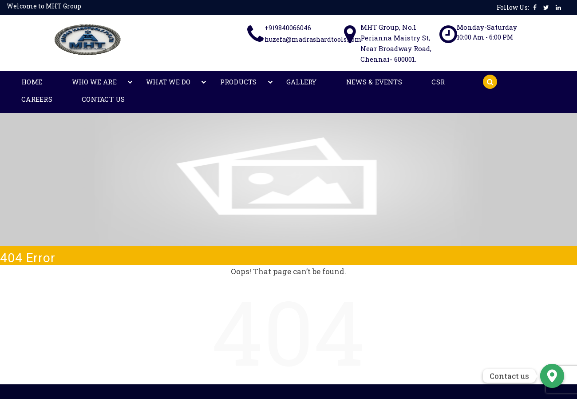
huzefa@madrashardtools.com (313, 39)
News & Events (270, 82)
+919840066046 (288, 28)
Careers (349, 82)
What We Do (121, 82)
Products (172, 82)
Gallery (217, 82)
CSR (315, 82)
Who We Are (66, 82)
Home (23, 82)
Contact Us (396, 82)
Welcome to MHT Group (44, 6)
